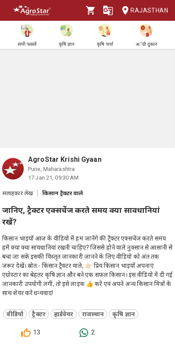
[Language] (108, 10)
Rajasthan (142, 11)
